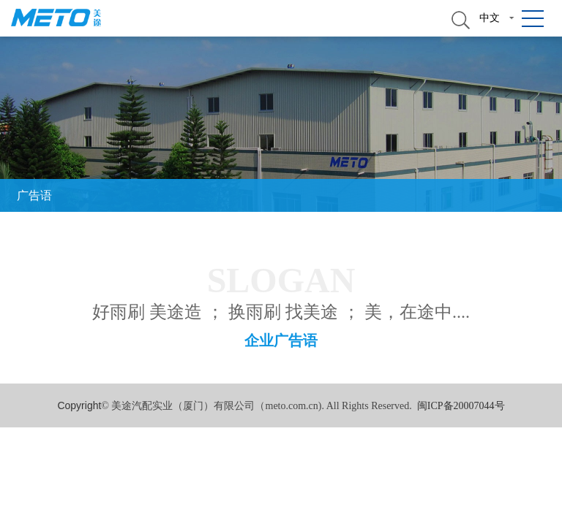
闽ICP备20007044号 (461, 405)
